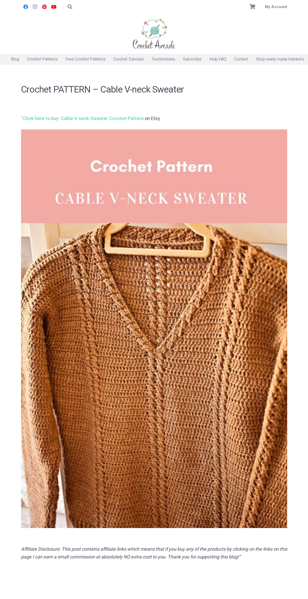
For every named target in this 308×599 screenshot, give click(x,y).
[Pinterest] (44, 6)
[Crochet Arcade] (154, 33)
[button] (70, 6)
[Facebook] (25, 6)
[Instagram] (35, 6)
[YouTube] (53, 6)
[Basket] (252, 7)
